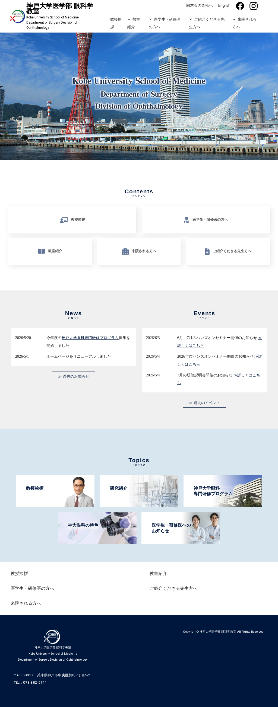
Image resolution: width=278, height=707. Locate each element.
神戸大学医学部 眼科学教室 (218, 632)
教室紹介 (133, 23)
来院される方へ (244, 23)
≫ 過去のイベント (204, 402)
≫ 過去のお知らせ (73, 376)
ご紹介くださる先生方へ (207, 23)
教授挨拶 (115, 23)
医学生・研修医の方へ (165, 23)
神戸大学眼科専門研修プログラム (90, 338)
